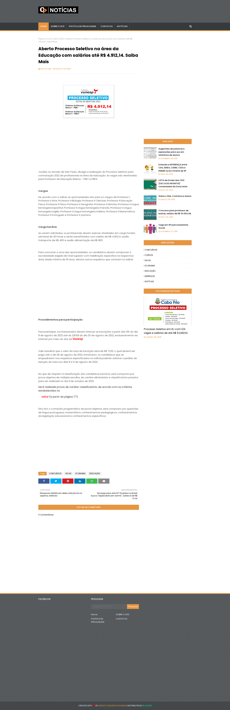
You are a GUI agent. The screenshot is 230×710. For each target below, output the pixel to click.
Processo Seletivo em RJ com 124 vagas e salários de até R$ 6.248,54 (166, 331)
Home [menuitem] (43, 26)
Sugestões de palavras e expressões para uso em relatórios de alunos (171, 152)
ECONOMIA (80, 473)
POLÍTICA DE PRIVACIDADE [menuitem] (82, 26)
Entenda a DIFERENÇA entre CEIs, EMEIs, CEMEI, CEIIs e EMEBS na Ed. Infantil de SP (172, 167)
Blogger (147, 705)
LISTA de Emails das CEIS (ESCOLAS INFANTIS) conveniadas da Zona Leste (172, 183)
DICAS (68, 473)
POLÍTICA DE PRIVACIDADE (97, 620)
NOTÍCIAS (149, 281)
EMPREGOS (150, 276)
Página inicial (45, 38)
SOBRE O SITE (122, 614)
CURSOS (149, 255)
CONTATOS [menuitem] (106, 26)
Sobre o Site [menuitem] (58, 26)
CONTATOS (121, 618)
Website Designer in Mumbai (112, 705)
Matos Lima (46, 68)
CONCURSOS (55, 473)
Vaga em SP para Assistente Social (173, 226)
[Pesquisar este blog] (109, 606)
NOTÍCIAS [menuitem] (122, 26)
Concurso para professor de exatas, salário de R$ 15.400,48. (174, 212)
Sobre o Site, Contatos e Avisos (174, 196)
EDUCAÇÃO (59, 38)
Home (94, 614)
